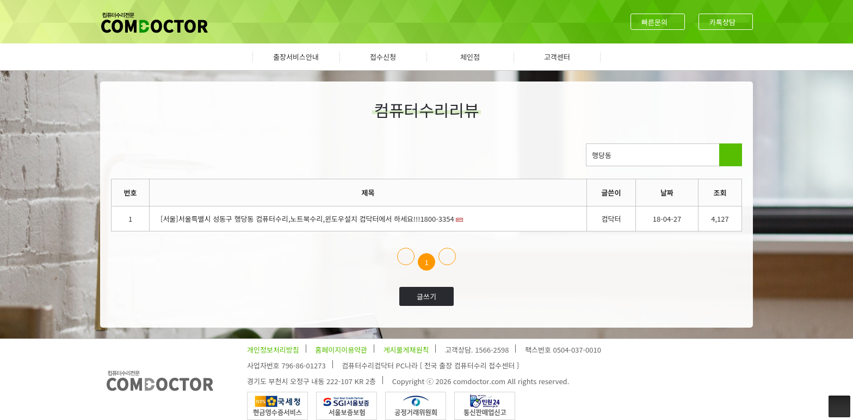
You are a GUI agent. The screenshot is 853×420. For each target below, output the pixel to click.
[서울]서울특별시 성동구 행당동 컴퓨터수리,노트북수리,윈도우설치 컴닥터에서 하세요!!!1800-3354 (307, 219)
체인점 (470, 57)
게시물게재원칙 (406, 349)
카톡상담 (722, 22)
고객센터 (557, 57)
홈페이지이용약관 (341, 349)
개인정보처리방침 (273, 349)
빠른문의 (654, 22)
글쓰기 (426, 296)
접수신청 (383, 57)
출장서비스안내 (296, 57)
